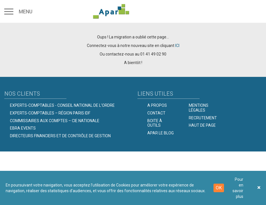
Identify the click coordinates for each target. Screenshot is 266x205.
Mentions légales (198, 107)
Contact (156, 113)
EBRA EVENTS (23, 128)
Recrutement (203, 118)
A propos (157, 105)
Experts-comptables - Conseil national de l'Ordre (62, 105)
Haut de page (202, 125)
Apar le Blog (160, 133)
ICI (177, 45)
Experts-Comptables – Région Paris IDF (50, 113)
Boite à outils (154, 123)
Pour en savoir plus (238, 188)
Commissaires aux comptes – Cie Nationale (54, 120)
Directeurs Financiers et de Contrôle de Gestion (60, 136)
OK (219, 187)
